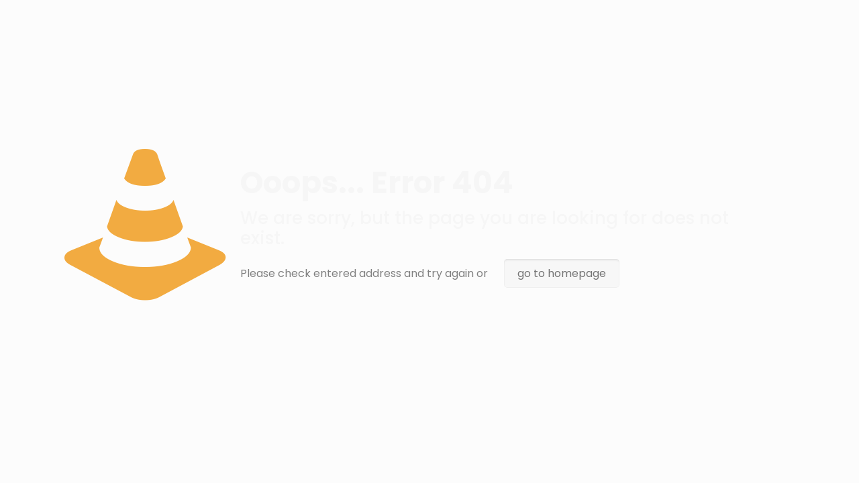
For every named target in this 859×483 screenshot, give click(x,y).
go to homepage (561, 273)
